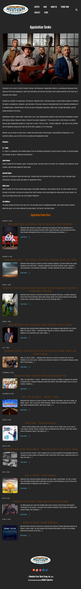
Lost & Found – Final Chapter (40, 475)
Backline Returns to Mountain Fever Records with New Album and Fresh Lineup (40, 352)
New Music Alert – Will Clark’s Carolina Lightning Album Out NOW (40, 259)
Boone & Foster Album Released (40, 522)
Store (46, 12)
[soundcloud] (33, 570)
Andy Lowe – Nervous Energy (40, 423)
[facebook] (47, 570)
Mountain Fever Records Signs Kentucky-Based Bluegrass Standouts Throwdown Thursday (40, 289)
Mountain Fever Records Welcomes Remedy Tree (40, 376)
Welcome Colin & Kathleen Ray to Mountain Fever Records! (40, 224)
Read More (23, 237)
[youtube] (40, 570)
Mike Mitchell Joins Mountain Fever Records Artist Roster (40, 324)
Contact (37, 12)
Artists (37, 6)
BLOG (45, 6)
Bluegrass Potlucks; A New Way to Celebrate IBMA (40, 501)
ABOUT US (54, 6)
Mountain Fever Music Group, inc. (40, 576)
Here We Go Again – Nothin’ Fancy (40, 397)
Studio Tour (65, 6)
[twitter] (43, 570)
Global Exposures (47, 579)
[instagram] (37, 570)
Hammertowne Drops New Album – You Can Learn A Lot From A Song (41, 449)
